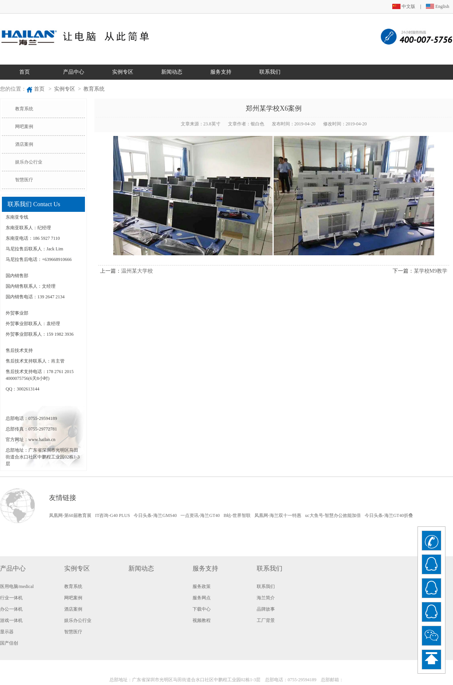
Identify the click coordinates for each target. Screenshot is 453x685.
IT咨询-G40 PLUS (112, 515)
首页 (24, 72)
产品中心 (73, 72)
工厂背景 (266, 620)
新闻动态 (171, 72)
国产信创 (9, 643)
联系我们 (269, 72)
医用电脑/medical (17, 586)
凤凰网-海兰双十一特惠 (277, 515)
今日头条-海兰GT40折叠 (389, 515)
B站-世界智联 (237, 515)
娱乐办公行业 (28, 162)
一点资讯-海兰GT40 (200, 515)
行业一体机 (11, 597)
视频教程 (202, 620)
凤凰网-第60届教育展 (70, 515)
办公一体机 (11, 609)
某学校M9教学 (430, 271)
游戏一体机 (11, 620)
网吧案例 (24, 126)
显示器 (7, 631)
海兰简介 (266, 597)
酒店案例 (24, 144)
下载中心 (202, 609)
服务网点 (202, 597)
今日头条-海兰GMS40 (155, 515)
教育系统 (94, 89)
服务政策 (202, 586)
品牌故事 (266, 609)
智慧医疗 (24, 179)
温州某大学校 (137, 271)
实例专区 (122, 72)
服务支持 (220, 72)
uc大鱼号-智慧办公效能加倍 (333, 515)
